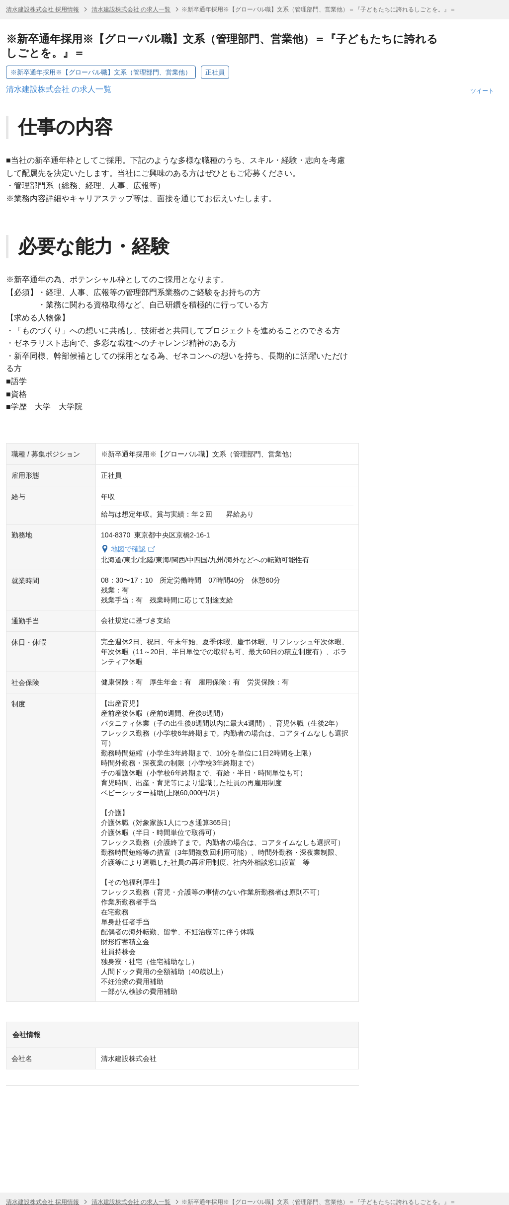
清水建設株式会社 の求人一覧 (130, 9)
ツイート (482, 90)
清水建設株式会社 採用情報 (42, 9)
